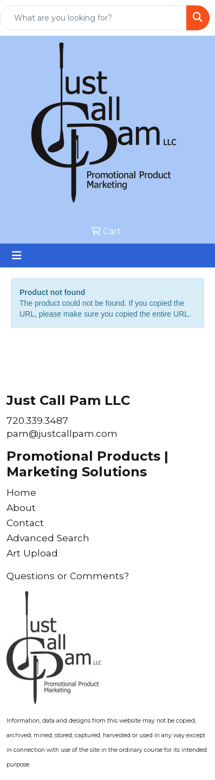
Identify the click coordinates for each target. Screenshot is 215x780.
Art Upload (32, 553)
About (21, 507)
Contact (25, 522)
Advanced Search (47, 537)
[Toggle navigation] (16, 255)
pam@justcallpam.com (62, 433)
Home (21, 492)
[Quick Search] (93, 17)
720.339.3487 (37, 420)
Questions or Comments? (67, 575)
